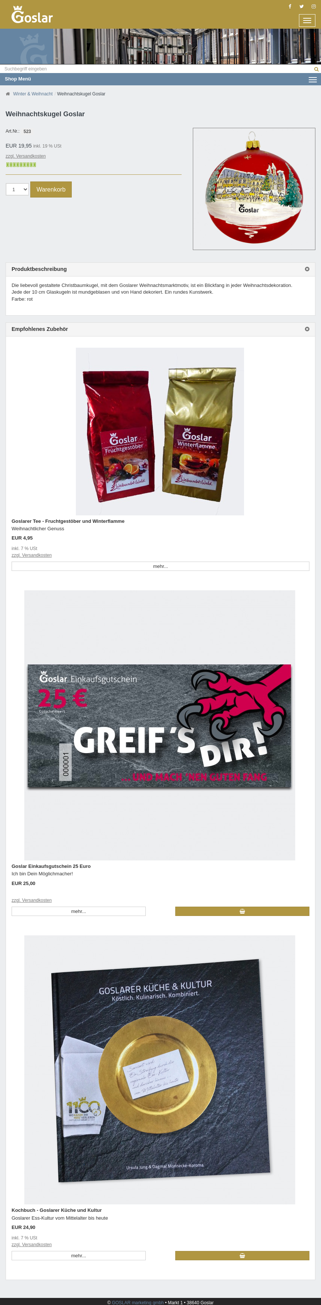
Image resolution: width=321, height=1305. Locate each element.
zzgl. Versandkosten (26, 156)
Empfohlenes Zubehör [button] (40, 329)
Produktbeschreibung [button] (39, 269)
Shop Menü (161, 78)
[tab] (160, 269)
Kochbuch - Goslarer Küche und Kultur (57, 1210)
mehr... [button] (160, 566)
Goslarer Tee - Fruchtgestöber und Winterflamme (68, 521)
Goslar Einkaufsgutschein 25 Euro (51, 866)
